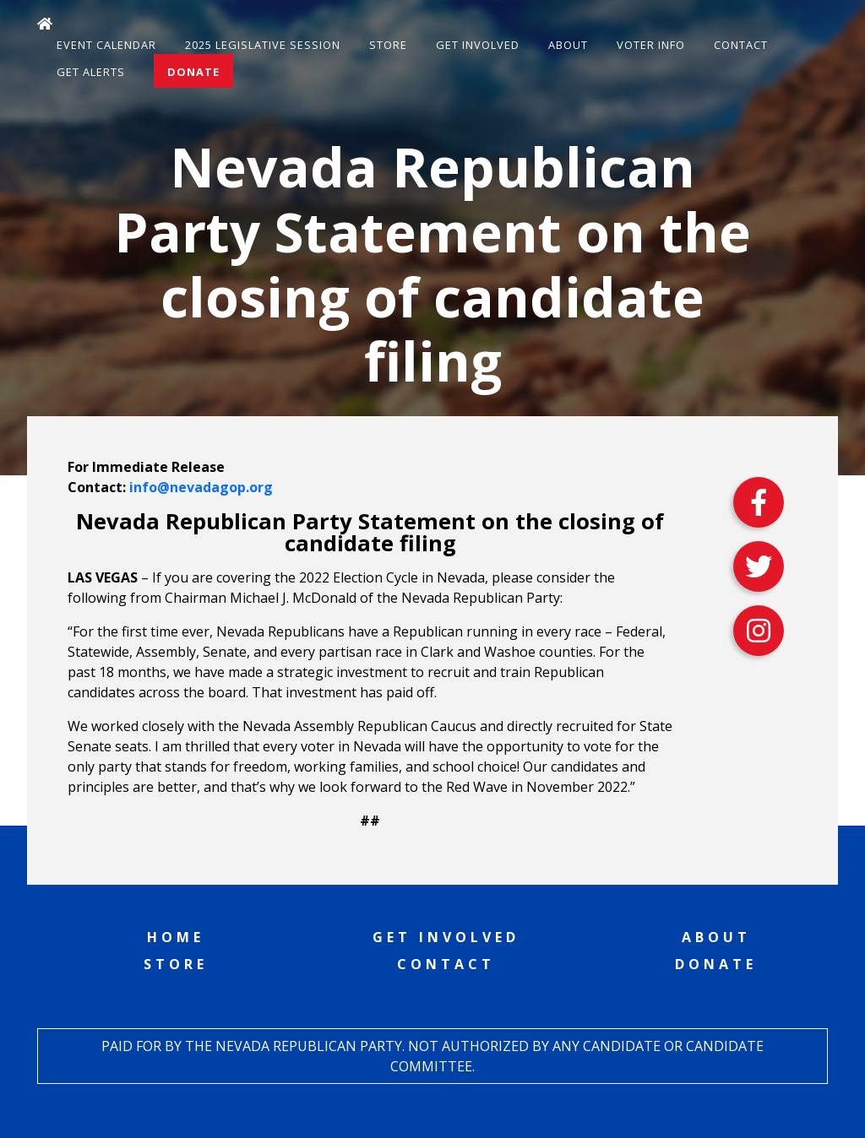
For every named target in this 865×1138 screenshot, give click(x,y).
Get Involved (478, 44)
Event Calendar (106, 44)
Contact (741, 44)
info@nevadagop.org (201, 487)
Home (175, 937)
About (568, 44)
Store (388, 44)
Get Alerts (91, 71)
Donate (193, 71)
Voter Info (651, 44)
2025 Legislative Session (262, 44)
